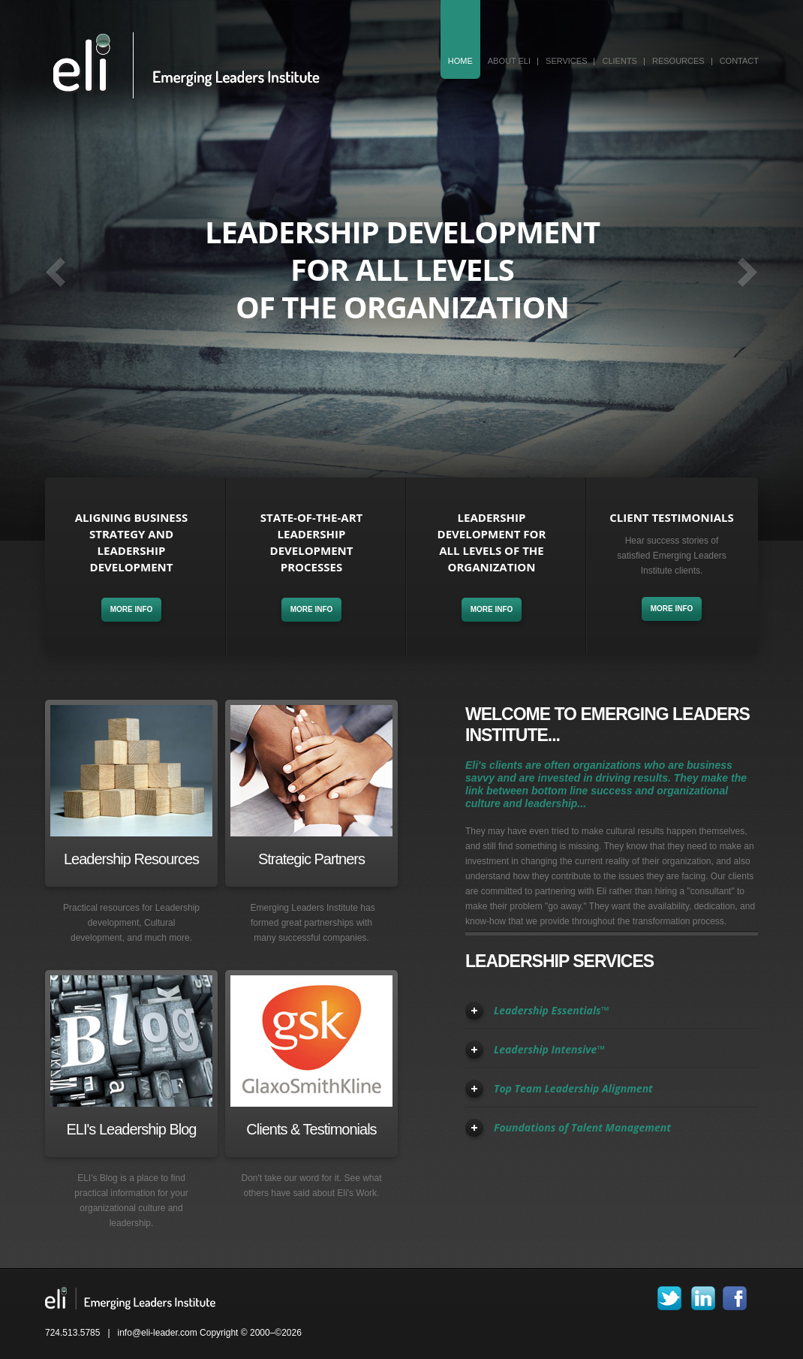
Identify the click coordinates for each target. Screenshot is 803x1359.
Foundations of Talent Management (582, 1127)
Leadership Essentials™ (551, 1010)
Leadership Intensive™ (549, 1049)
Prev (55, 272)
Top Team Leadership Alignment (573, 1088)
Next (747, 272)
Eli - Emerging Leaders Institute (185, 65)
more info (131, 609)
